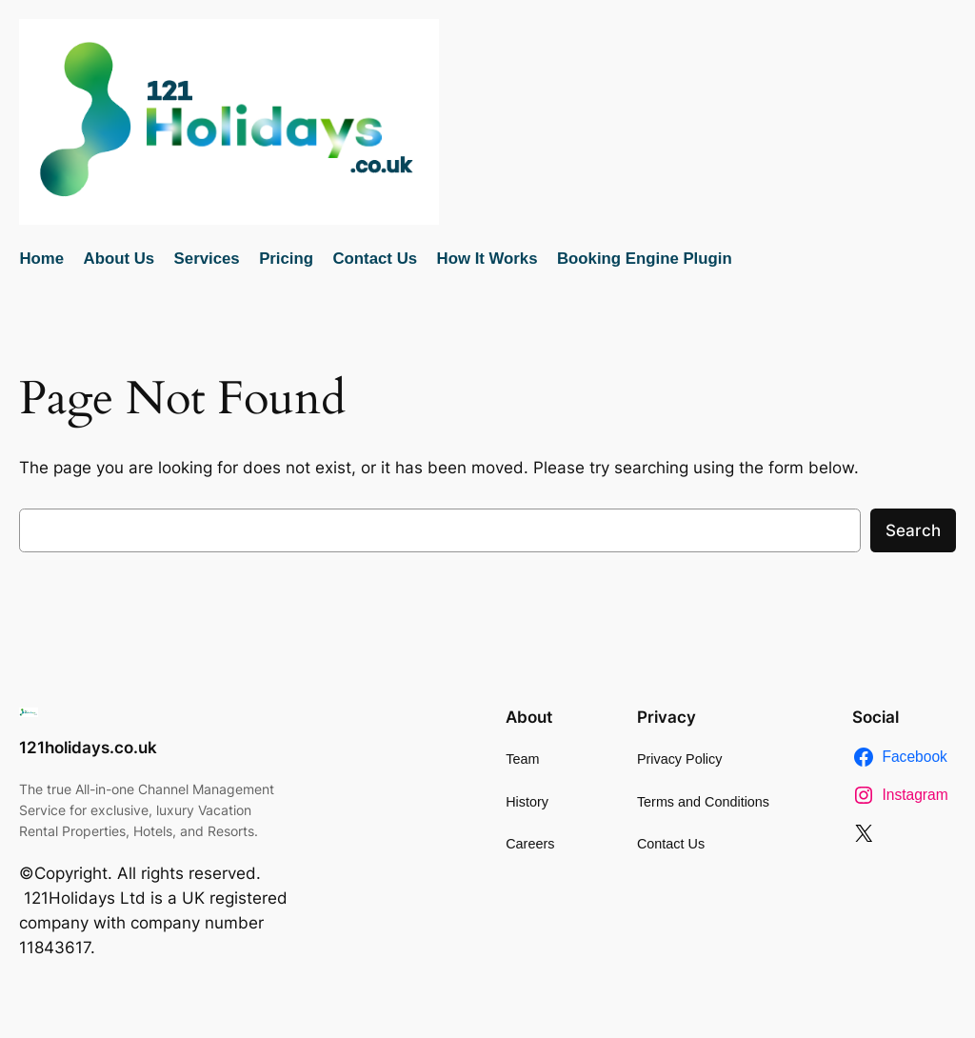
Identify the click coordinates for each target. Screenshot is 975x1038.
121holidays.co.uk (88, 747)
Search (913, 530)
